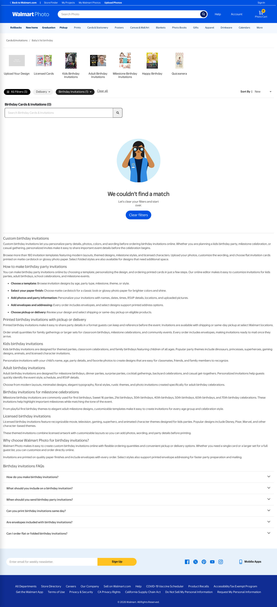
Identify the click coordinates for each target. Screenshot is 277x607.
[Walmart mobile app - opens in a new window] (249, 561)
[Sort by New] (263, 91)
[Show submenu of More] (264, 28)
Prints (77, 27)
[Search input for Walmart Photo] (129, 14)
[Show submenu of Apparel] (216, 28)
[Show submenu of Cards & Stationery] (110, 28)
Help (218, 14)
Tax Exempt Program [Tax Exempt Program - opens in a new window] (243, 586)
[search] (117, 113)
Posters (119, 27)
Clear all (102, 91)
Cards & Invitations (16, 40)
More (260, 27)
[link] (16, 65)
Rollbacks (16, 27)
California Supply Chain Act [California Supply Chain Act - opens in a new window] (143, 592)
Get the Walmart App (29, 592)
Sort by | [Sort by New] (246, 91)
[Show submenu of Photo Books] (188, 28)
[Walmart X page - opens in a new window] (195, 561)
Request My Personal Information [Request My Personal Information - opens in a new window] (239, 592)
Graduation (48, 27)
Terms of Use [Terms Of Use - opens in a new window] (56, 592)
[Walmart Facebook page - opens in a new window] (187, 561)
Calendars (244, 27)
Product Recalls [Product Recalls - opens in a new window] (198, 586)
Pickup (63, 27)
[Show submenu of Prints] (82, 28)
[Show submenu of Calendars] (252, 28)
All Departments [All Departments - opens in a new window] (25, 586)
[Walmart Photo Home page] (31, 14)
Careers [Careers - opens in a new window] (71, 586)
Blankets (160, 27)
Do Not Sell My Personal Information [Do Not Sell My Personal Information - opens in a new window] (189, 592)
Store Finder (51, 2)
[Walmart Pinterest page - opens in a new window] (204, 561)
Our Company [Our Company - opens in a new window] (90, 586)
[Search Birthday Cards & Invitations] (59, 113)
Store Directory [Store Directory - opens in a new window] (51, 586)
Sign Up (117, 561)
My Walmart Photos (90, 2)
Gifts (195, 27)
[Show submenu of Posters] (125, 28)
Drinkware (226, 27)
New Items (32, 27)
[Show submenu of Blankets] (167, 28)
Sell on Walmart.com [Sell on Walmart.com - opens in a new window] (117, 586)
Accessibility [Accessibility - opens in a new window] (222, 586)
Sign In (261, 2)
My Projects (68, 2)
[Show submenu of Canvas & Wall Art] (151, 28)
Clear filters (138, 215)
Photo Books (179, 27)
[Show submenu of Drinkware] (234, 28)
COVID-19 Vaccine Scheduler (165, 586)
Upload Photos (113, 2)
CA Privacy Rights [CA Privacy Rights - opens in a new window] (109, 592)
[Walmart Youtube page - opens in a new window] (212, 561)
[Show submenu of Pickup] (69, 28)
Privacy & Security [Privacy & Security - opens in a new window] (81, 592)
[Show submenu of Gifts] (200, 28)
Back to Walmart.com (22, 2)
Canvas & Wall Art (139, 27)
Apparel (209, 27)
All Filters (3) (17, 92)
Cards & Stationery (97, 27)
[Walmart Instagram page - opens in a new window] (220, 561)
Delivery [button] (43, 92)
